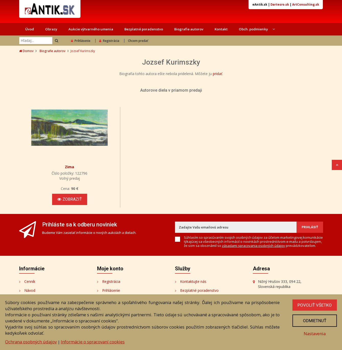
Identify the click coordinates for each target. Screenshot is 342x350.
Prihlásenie (80, 41)
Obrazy (51, 29)
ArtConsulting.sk (305, 4)
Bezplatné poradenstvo (143, 29)
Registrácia (109, 41)
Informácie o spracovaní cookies (93, 342)
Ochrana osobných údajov (31, 342)
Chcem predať (138, 41)
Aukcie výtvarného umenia (90, 29)
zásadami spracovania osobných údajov (253, 245)
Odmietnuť (314, 320)
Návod (29, 290)
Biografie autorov (188, 29)
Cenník (29, 281)
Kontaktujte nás (193, 281)
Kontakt (221, 29)
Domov (26, 51)
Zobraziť (69, 199)
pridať (217, 73)
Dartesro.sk (279, 4)
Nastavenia (315, 333)
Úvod (29, 29)
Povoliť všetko (315, 305)
